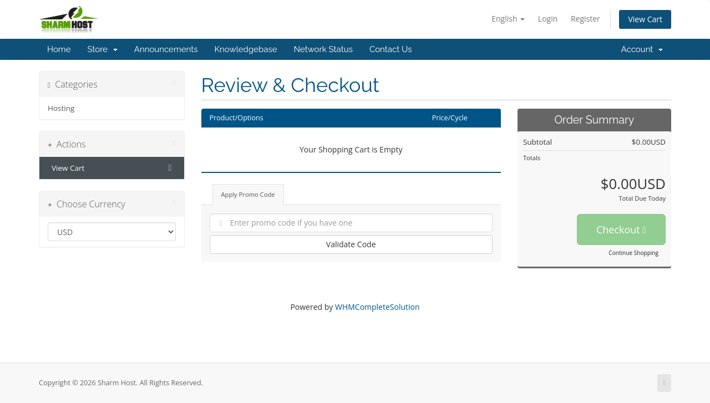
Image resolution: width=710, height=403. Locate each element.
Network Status (322, 49)
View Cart (645, 19)
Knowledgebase (245, 49)
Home (58, 49)
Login (547, 18)
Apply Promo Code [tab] (248, 194)
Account (642, 49)
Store (102, 49)
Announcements (166, 49)
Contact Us (390, 49)
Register (585, 18)
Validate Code (351, 244)
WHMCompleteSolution (377, 307)
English (508, 18)
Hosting (61, 108)
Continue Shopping (633, 253)
